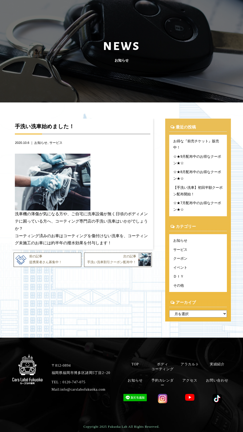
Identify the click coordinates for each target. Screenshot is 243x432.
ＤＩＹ (178, 276)
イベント (180, 267)
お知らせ (40, 143)
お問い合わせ (217, 380)
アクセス (189, 380)
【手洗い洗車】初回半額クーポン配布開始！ (198, 190)
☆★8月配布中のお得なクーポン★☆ (197, 175)
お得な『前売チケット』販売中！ (196, 144)
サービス (55, 143)
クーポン (180, 258)
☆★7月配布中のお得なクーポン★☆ (197, 206)
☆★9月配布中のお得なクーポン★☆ (197, 159)
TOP (135, 364)
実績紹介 (217, 364)
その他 (178, 285)
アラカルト (190, 364)
